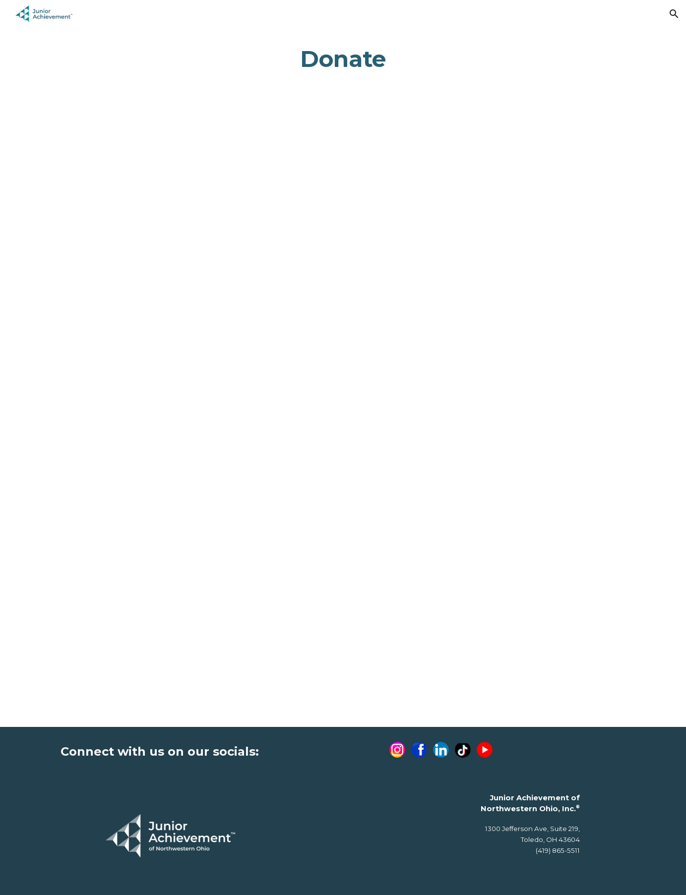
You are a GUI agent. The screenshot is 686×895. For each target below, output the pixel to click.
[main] (343, 59)
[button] (674, 14)
